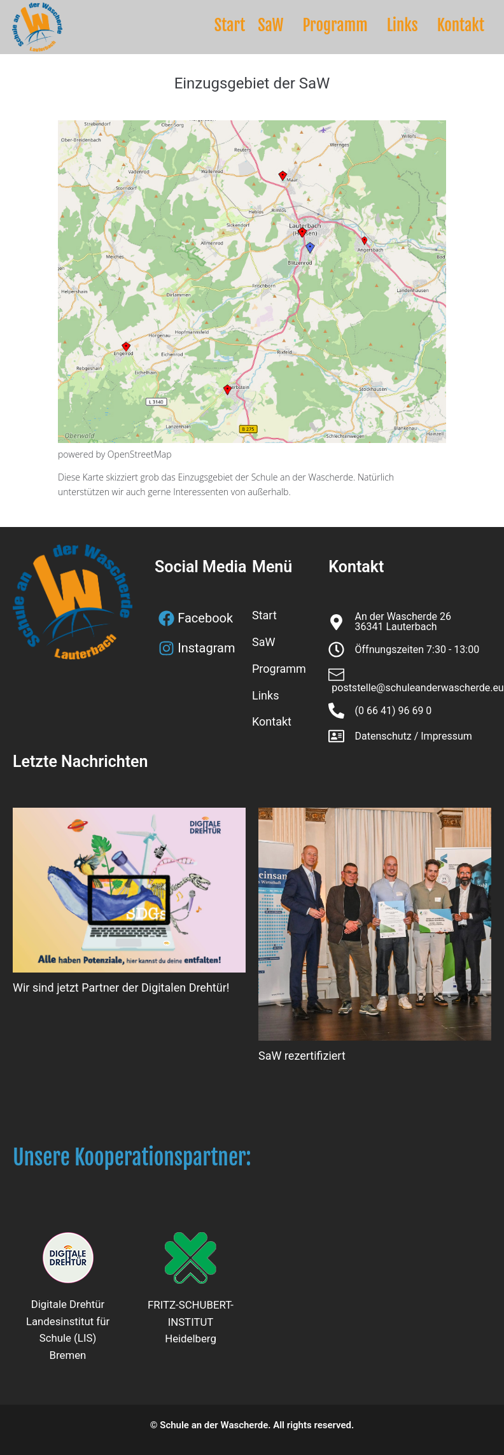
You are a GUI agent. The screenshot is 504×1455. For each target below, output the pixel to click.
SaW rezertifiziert (302, 1055)
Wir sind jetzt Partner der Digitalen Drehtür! (121, 987)
